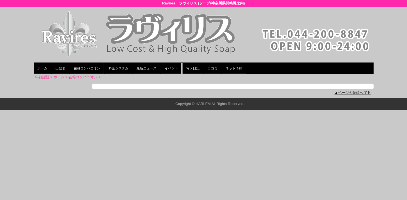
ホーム (42, 68)
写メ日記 (192, 68)
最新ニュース (147, 68)
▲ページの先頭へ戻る (353, 93)
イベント (171, 68)
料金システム (118, 68)
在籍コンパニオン (87, 68)
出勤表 (60, 68)
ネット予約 (234, 68)
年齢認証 (42, 77)
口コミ (213, 68)
